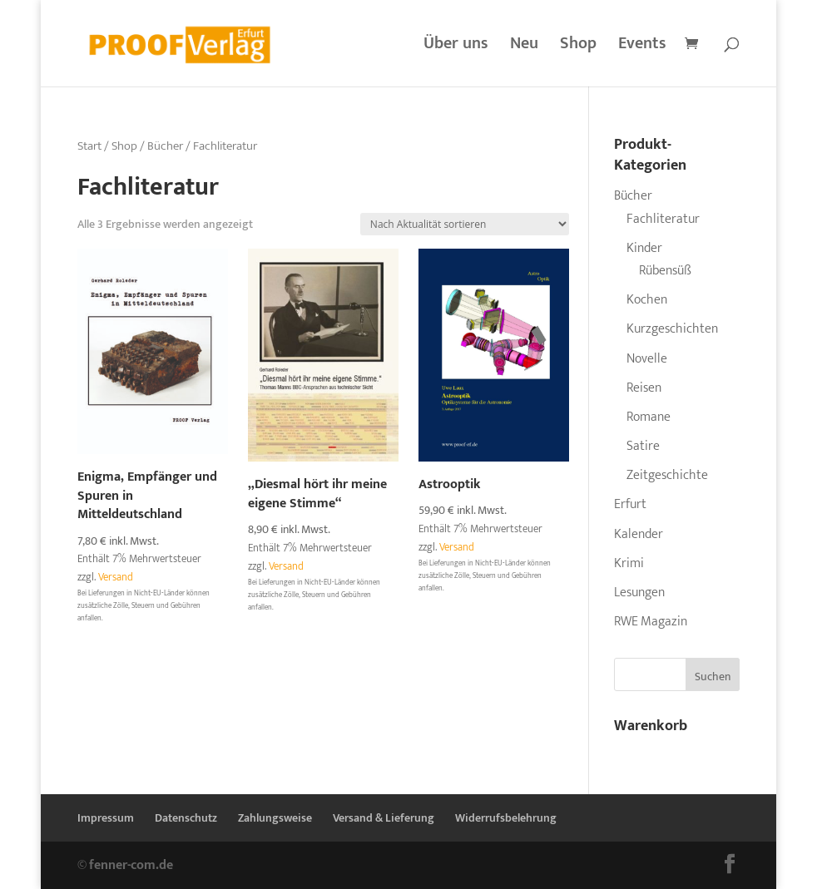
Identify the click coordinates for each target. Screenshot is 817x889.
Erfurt (630, 504)
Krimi (629, 563)
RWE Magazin (650, 621)
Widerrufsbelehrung (506, 817)
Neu (524, 47)
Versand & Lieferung (383, 817)
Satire (643, 446)
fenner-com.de (131, 865)
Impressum (105, 817)
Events (642, 47)
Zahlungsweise (275, 817)
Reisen (643, 388)
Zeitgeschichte (667, 475)
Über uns (455, 47)
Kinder (644, 248)
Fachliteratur (663, 219)
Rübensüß (665, 270)
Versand (115, 577)
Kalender (638, 534)
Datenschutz (186, 817)
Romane (648, 417)
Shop (578, 47)
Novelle (646, 359)
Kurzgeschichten (672, 329)
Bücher (165, 146)
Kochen (646, 300)
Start (89, 146)
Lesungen (639, 592)
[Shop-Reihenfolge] (464, 224)
